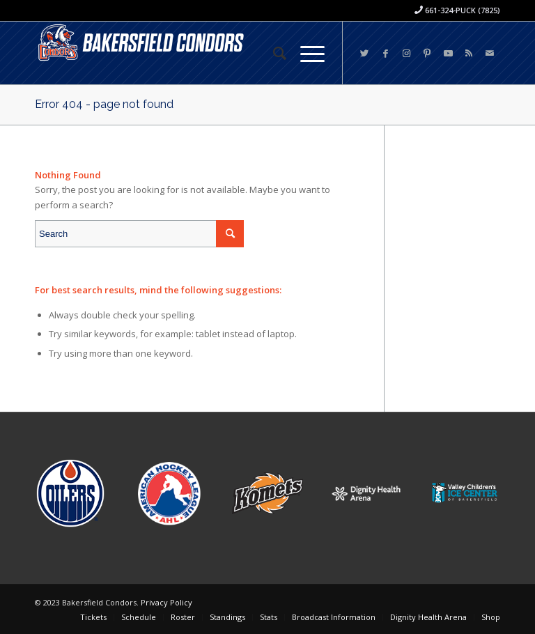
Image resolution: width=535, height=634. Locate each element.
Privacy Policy (166, 602)
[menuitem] (272, 53)
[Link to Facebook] (385, 52)
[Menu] (305, 53)
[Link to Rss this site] (468, 52)
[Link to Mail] (489, 52)
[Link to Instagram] (406, 52)
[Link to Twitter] (364, 52)
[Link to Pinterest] (427, 52)
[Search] (272, 53)
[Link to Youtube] (447, 52)
